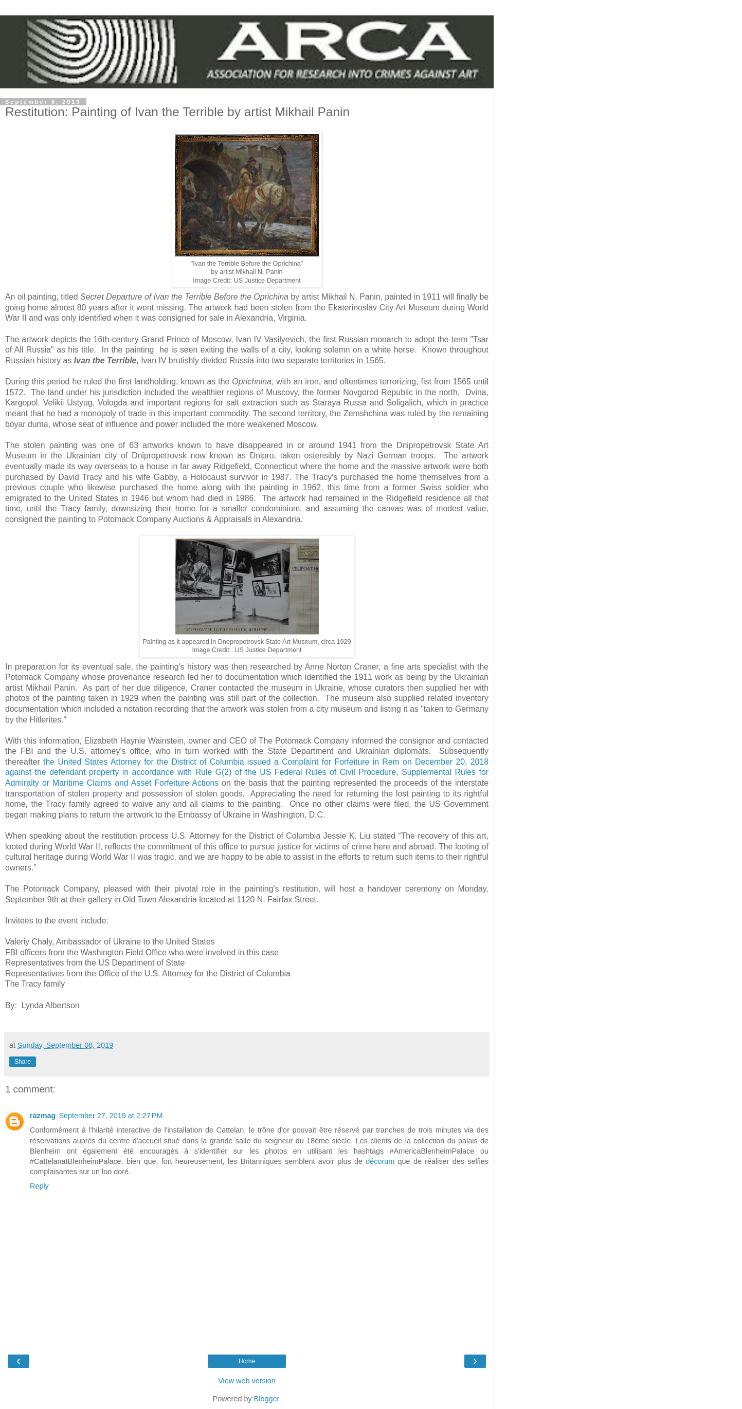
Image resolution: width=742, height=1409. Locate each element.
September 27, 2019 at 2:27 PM (110, 1115)
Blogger (266, 1399)
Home (247, 1361)
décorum (381, 1161)
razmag (43, 1115)
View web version (247, 1381)
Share (22, 1061)
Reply (39, 1186)
